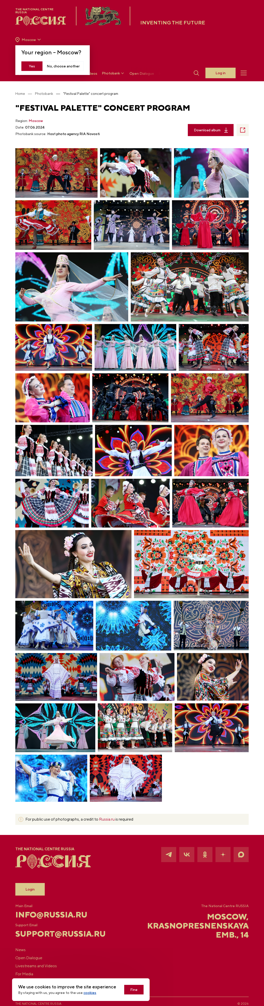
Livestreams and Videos (36, 965)
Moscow (36, 121)
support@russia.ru (54, 933)
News (20, 949)
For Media (24, 974)
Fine (134, 990)
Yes (32, 66)
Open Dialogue (141, 73)
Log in (220, 73)
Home (20, 94)
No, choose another (63, 66)
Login (30, 889)
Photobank (113, 73)
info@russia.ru (51, 914)
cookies (89, 993)
